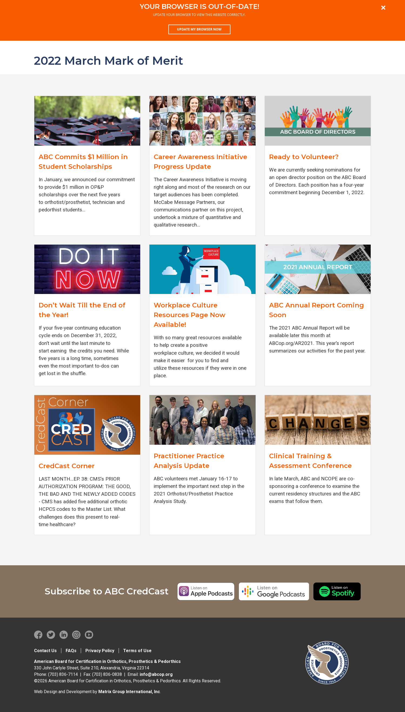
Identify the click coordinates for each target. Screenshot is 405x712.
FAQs (71, 650)
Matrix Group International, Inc (129, 691)
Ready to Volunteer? (304, 157)
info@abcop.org (156, 674)
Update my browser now (199, 29)
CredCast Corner (67, 466)
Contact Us (45, 650)
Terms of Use (137, 650)
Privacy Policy (99, 650)
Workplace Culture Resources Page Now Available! (189, 314)
